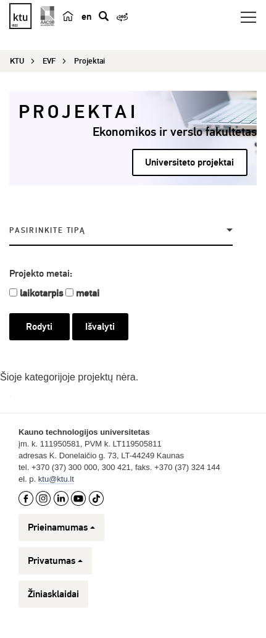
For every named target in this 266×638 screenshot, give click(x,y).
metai (87, 293)
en (86, 16)
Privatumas (55, 561)
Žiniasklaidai (53, 594)
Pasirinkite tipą (47, 230)
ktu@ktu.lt (56, 479)
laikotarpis (41, 293)
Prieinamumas (61, 527)
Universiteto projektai (189, 162)
